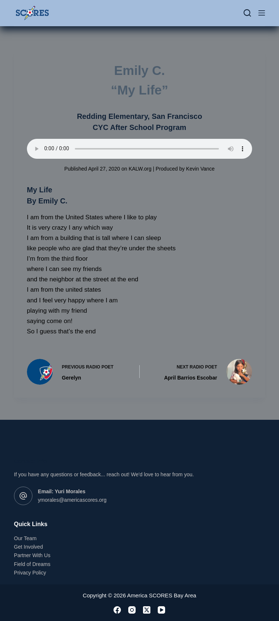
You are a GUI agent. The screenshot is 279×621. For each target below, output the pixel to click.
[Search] (247, 13)
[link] (32, 13)
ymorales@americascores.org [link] (72, 500)
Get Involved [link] (28, 547)
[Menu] (261, 13)
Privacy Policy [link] (30, 573)
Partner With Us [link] (32, 555)
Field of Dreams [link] (32, 564)
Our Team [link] (25, 538)
